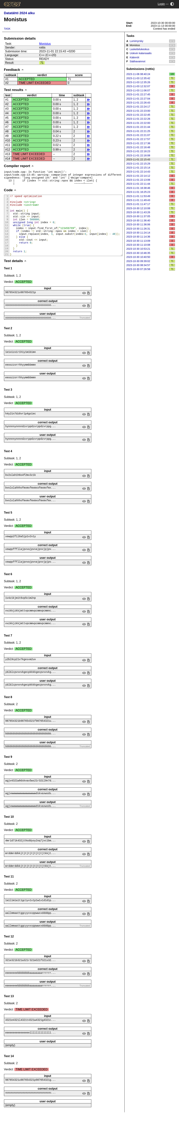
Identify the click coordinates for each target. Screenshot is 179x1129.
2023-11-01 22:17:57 (150, 139)
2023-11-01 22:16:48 (150, 147)
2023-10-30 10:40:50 (150, 257)
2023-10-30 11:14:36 (150, 236)
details (88, 100)
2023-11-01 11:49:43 (150, 200)
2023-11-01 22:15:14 (150, 167)
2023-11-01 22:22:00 (150, 122)
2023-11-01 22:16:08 (150, 155)
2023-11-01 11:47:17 (150, 204)
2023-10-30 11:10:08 (150, 244)
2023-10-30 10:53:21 (150, 248)
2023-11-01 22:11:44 (150, 183)
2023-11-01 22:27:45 (150, 94)
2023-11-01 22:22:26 (150, 118)
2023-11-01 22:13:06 (150, 179)
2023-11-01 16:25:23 (150, 191)
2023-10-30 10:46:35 (150, 253)
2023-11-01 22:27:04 (150, 98)
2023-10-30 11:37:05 (150, 216)
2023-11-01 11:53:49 (150, 196)
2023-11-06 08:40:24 (150, 74)
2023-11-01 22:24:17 (150, 106)
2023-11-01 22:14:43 (150, 171)
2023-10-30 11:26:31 (150, 228)
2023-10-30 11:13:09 (150, 240)
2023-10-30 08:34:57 (150, 265)
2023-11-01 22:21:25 (150, 131)
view (84, 307)
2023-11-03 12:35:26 (150, 82)
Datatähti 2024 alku (19, 13)
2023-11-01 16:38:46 (150, 188)
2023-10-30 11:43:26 (150, 212)
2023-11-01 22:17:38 (150, 143)
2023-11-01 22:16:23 (150, 151)
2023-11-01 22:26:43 (150, 102)
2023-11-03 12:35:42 (150, 78)
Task (7, 28)
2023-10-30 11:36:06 (150, 224)
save (88, 307)
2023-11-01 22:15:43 (150, 159)
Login (161, 3)
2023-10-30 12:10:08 (150, 208)
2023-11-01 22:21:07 (150, 135)
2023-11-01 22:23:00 (150, 110)
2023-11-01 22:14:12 (150, 175)
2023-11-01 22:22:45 (150, 114)
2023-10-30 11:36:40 (150, 220)
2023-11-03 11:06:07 (150, 90)
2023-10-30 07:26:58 (150, 269)
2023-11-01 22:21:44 (150, 126)
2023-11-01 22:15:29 (150, 163)
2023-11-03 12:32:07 (150, 86)
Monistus (45, 43)
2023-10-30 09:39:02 (150, 261)
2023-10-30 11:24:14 (150, 232)
